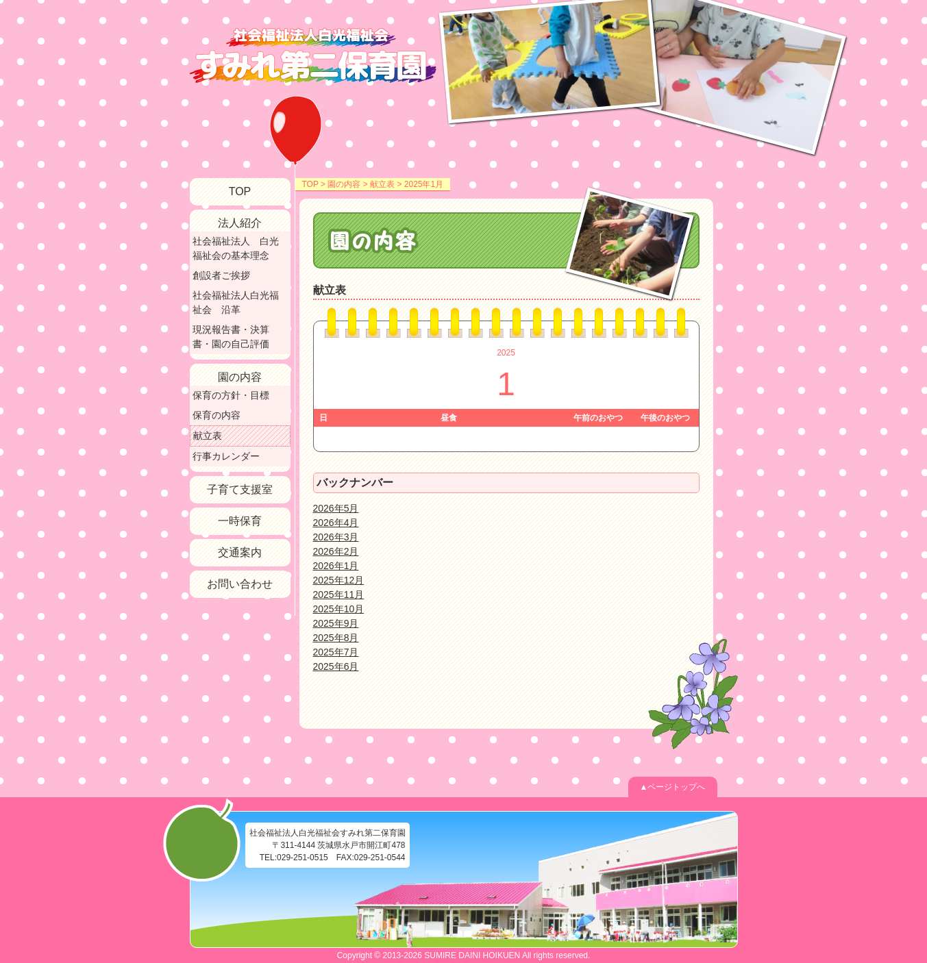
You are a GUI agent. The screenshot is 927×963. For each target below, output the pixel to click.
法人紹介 (240, 223)
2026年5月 (336, 508)
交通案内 (240, 552)
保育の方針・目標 (231, 395)
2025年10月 (338, 608)
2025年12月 (338, 580)
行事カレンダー (226, 456)
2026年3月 (336, 536)
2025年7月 (336, 652)
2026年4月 (336, 522)
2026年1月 (336, 565)
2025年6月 (336, 666)
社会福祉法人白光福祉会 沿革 (236, 302)
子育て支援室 (240, 489)
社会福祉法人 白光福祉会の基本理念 (236, 248)
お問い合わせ (240, 584)
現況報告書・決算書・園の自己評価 (231, 336)
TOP (310, 184)
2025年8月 (336, 637)
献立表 (382, 184)
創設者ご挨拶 (221, 275)
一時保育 (240, 521)
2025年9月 (336, 623)
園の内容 (343, 184)
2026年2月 (336, 551)
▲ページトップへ (673, 787)
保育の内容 (216, 415)
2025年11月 (338, 594)
